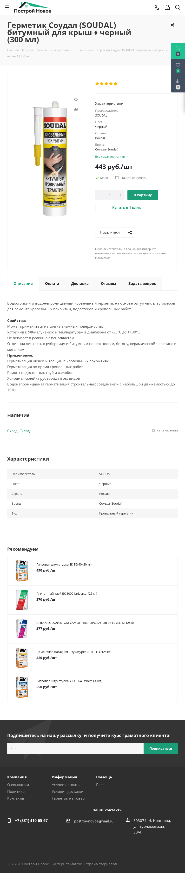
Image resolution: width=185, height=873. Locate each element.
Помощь (104, 777)
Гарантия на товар (68, 798)
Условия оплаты (66, 784)
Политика (16, 791)
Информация (64, 777)
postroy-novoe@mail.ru (93, 821)
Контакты (15, 798)
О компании (18, 784)
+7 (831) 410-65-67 (31, 820)
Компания (17, 777)
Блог (100, 784)
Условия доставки (68, 791)
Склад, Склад (18, 430)
